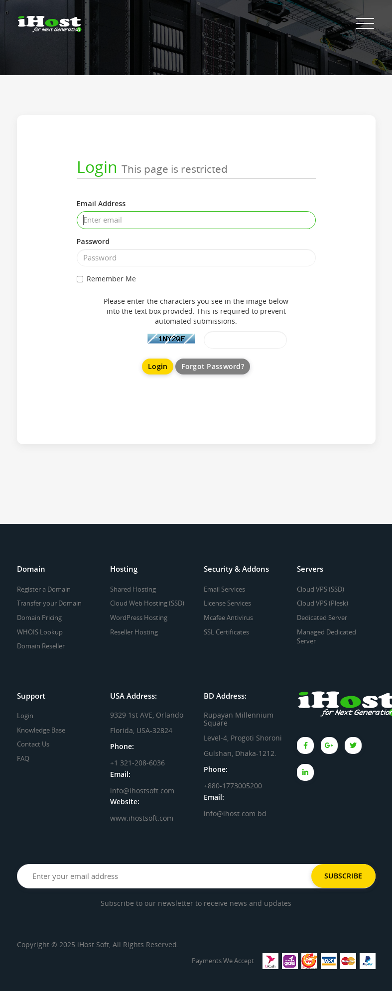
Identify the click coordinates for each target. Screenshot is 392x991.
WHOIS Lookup (40, 631)
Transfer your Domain (49, 603)
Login (25, 715)
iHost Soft (93, 944)
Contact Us (33, 744)
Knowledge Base (41, 730)
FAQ (23, 758)
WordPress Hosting (138, 617)
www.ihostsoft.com (141, 818)
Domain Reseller (41, 645)
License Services (227, 603)
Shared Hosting (133, 589)
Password (93, 241)
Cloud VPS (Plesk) (322, 603)
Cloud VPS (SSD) (320, 589)
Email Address (101, 203)
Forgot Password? (212, 366)
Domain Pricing (39, 617)
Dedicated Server (322, 617)
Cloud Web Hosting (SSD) (147, 603)
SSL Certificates (226, 631)
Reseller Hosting (134, 631)
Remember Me (106, 278)
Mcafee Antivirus (228, 617)
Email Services (224, 589)
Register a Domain (44, 589)
